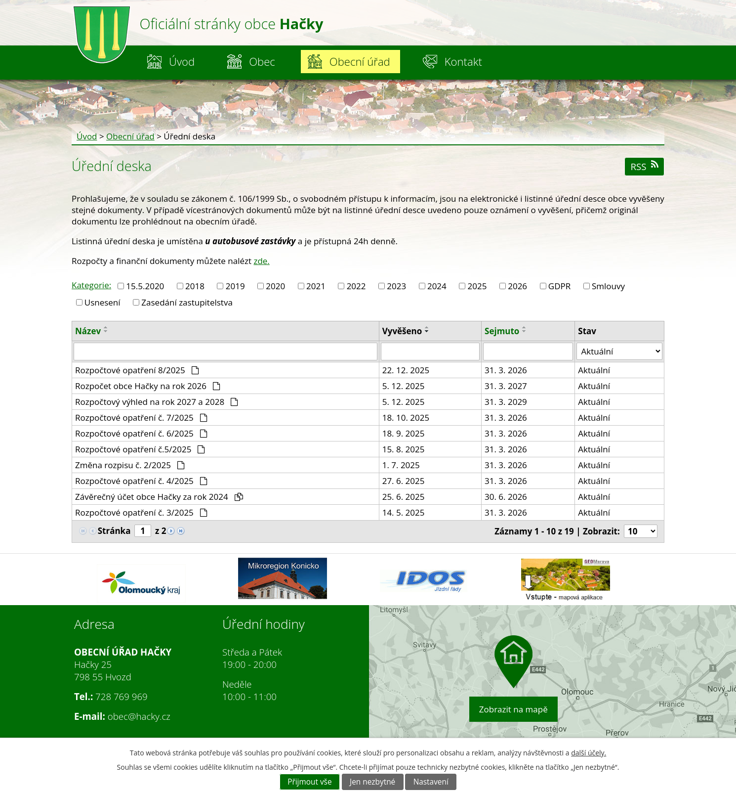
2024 (437, 286)
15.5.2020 (145, 286)
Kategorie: (91, 285)
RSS (644, 166)
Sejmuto (502, 331)
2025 (477, 286)
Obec (262, 61)
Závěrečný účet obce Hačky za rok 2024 (159, 496)
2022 (356, 286)
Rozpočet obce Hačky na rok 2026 (147, 386)
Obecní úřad (359, 61)
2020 (275, 286)
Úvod (182, 61)
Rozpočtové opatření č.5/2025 (140, 449)
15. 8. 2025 (403, 449)
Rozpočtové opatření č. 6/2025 (141, 433)
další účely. (588, 752)
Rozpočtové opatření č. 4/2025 (141, 480)
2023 (396, 286)
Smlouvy (608, 286)
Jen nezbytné (372, 782)
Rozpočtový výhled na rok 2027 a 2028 (156, 401)
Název (88, 331)
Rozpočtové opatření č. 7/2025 (141, 417)
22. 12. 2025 (406, 370)
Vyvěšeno (402, 331)
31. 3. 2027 (506, 386)
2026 (517, 286)
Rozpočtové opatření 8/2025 (137, 370)
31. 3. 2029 (506, 401)
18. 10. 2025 (406, 417)
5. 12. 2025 (403, 386)
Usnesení (102, 302)
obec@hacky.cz (139, 716)
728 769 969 (121, 696)
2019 (235, 286)
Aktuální (594, 370)
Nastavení (431, 782)
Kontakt (463, 61)
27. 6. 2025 (403, 480)
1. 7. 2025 (401, 465)
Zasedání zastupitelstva (187, 302)
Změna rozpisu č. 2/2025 (130, 465)
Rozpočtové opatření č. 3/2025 (141, 512)
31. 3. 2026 (506, 370)
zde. (261, 260)
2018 (194, 286)
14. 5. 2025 (403, 512)
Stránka (114, 530)
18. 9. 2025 (403, 433)
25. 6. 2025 (403, 496)
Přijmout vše (309, 782)
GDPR (559, 286)
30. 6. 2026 (506, 496)
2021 (316, 286)
